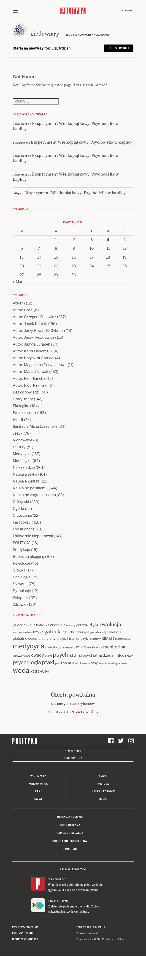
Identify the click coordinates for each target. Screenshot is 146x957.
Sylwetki (20, 584)
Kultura (103, 783)
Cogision (89, 927)
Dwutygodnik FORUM (25, 927)
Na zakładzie (24, 467)
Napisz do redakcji (70, 832)
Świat (38, 798)
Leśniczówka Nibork (25, 939)
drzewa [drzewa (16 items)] (82, 625)
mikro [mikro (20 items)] (81, 647)
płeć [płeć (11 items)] (57, 663)
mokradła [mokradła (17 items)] (94, 647)
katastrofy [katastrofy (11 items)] (95, 638)
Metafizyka (22, 460)
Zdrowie (19, 604)
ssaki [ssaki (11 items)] (111, 663)
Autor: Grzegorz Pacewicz (34, 317)
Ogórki (18, 508)
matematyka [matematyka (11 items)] (122, 638)
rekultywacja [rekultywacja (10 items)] (82, 663)
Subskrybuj (118, 48)
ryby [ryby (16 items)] (94, 663)
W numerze (38, 776)
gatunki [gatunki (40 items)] (53, 631)
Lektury (19, 447)
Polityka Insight (22, 933)
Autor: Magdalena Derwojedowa (40, 364)
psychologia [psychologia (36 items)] (27, 662)
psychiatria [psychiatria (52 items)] (67, 654)
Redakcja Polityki (70, 816)
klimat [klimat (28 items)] (108, 638)
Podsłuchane (24, 529)
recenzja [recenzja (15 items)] (67, 663)
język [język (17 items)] (84, 638)
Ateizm (19, 303)
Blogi (103, 798)
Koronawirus (38, 783)
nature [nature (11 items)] (26, 655)
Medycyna (22, 453)
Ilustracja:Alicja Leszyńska (35, 426)
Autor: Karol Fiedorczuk (33, 351)
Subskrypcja (73, 758)
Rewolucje (21, 563)
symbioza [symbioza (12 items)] (121, 663)
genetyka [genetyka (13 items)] (96, 632)
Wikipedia (21, 597)
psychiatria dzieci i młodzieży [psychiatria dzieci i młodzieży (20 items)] (108, 655)
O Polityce (69, 849)
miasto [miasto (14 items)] (70, 647)
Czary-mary (23, 399)
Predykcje (21, 549)
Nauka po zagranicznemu (34, 495)
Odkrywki (21, 501)
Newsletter (73, 751)
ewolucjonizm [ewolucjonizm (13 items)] (22, 632)
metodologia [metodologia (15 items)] (54, 647)
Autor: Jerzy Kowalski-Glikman (39, 330)
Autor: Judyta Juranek (31, 344)
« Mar (17, 281)
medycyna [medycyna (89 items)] (28, 646)
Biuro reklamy (69, 824)
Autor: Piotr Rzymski (30, 385)
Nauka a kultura (26, 481)
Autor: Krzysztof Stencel (33, 358)
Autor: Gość (23, 310)
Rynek (103, 776)
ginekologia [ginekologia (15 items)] (112, 632)
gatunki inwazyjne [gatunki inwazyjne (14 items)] (76, 632)
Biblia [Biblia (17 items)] (30, 625)
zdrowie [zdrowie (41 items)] (39, 671)
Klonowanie (22, 440)
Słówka (19, 570)
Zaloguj (126, 10)
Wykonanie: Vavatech (87, 933)
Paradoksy (22, 522)
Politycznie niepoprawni (33, 536)
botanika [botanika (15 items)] (42, 625)
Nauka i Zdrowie (103, 791)
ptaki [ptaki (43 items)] (48, 662)
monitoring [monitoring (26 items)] (114, 647)
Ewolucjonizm (24, 412)
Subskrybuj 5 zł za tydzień (70, 712)
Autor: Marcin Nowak (30, 371)
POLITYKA (22, 542)
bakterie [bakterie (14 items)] (19, 625)
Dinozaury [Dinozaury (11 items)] (69, 625)
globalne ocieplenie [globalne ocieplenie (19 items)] (29, 638)
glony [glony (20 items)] (51, 638)
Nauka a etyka (25, 474)
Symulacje (22, 590)
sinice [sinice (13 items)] (103, 663)
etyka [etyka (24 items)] (94, 624)
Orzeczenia (22, 515)
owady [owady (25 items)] (37, 655)
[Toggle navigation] (15, 11)
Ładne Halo (101, 927)
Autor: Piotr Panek (28, 378)
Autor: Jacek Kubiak (30, 323)
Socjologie (21, 577)
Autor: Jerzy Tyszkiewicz (33, 337)
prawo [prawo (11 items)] (48, 655)
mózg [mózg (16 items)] (17, 655)
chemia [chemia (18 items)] (56, 625)
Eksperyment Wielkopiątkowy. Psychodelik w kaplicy (66, 125)
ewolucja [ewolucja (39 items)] (110, 624)
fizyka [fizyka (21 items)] (38, 632)
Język (18, 433)
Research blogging (28, 556)
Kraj (38, 791)
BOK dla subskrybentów (69, 841)
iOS (50, 879)
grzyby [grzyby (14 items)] (61, 639)
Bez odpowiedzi (26, 392)
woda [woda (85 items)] (21, 670)
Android (60, 879)
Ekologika (21, 406)
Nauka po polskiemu (30, 488)
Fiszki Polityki (58, 901)
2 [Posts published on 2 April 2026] (74, 239)
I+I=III (18, 419)
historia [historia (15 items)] (73, 639)
